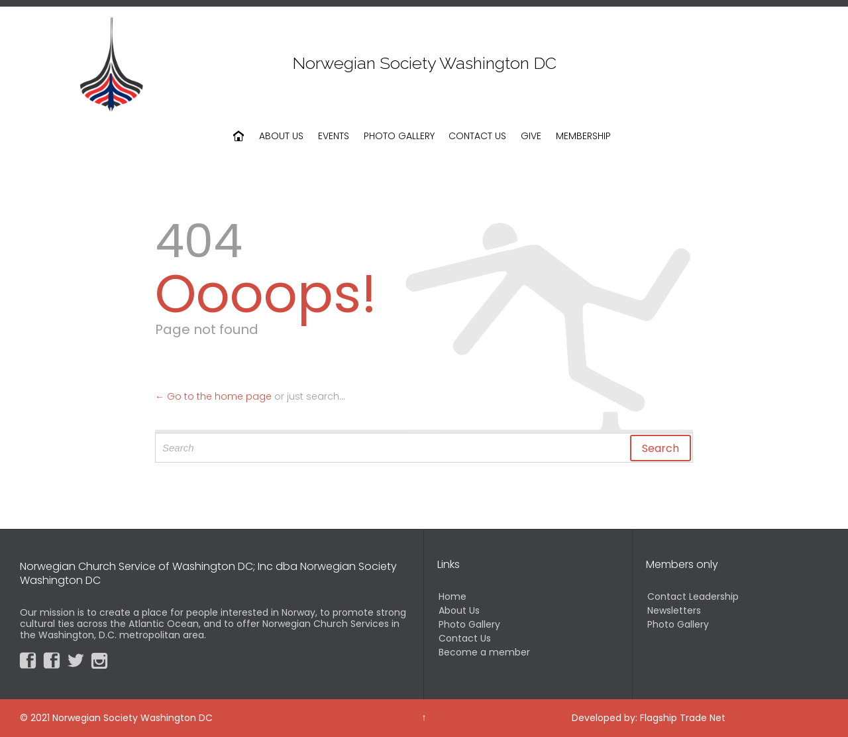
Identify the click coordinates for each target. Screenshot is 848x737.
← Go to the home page (213, 396)
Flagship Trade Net (682, 717)
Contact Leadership (693, 596)
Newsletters (674, 610)
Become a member (484, 652)
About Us (459, 610)
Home (452, 596)
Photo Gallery (469, 624)
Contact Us (465, 638)
